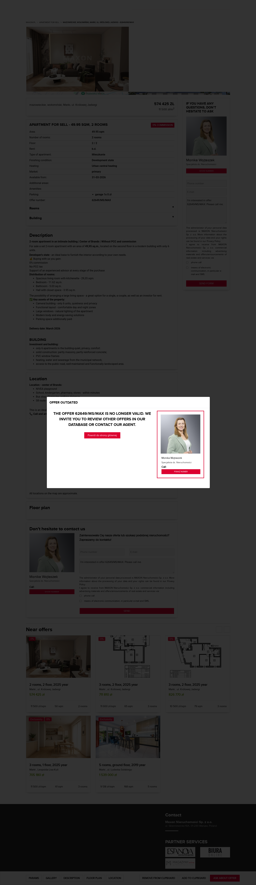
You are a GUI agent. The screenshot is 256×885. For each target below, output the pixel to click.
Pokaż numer (181, 472)
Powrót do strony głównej (102, 435)
